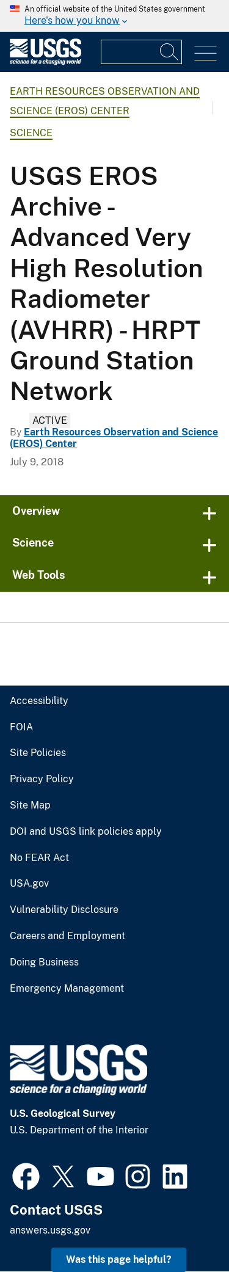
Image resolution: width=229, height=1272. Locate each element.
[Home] (45, 62)
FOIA (21, 727)
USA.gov (29, 883)
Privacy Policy (42, 779)
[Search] (170, 52)
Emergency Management (67, 988)
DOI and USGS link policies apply (86, 831)
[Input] (141, 52)
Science (31, 133)
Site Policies (38, 752)
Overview (36, 510)
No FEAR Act (39, 857)
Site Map (30, 805)
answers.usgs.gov (50, 1230)
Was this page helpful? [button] (119, 1259)
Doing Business (44, 962)
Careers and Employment (67, 936)
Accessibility (39, 701)
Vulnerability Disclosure (64, 909)
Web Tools (38, 575)
